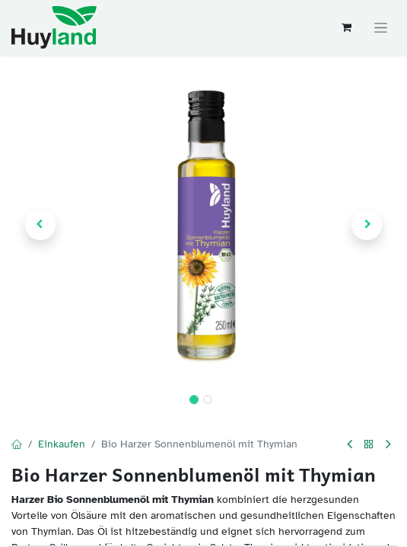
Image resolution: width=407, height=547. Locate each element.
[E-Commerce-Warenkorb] (346, 27)
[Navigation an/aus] (381, 28)
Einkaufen (61, 444)
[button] (40, 225)
